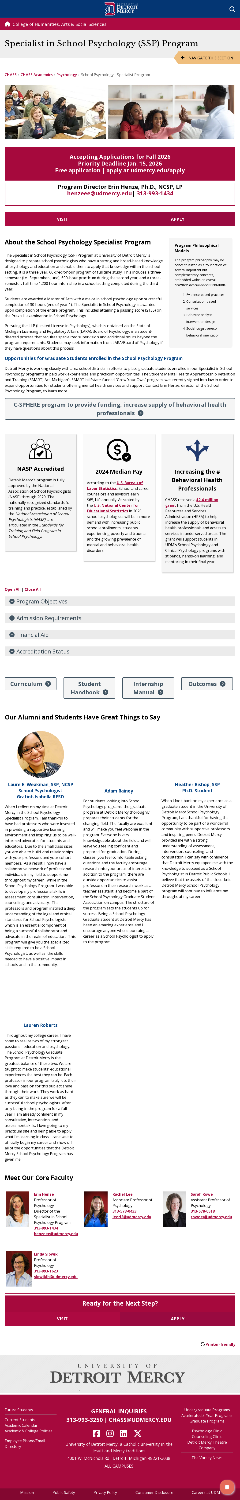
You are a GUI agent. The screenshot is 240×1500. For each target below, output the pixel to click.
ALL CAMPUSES (119, 1466)
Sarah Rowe (202, 1194)
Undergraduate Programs (207, 1409)
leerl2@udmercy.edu (131, 1216)
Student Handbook (86, 688)
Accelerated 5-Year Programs (206, 1415)
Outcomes (202, 684)
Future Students (19, 1409)
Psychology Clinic (207, 1431)
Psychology (66, 74)
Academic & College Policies (28, 1431)
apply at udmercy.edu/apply (145, 170)
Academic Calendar (21, 1425)
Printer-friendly (220, 1344)
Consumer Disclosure (154, 1492)
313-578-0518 (203, 1211)
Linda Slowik (46, 1254)
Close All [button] (33, 589)
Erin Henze (44, 1194)
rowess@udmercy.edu (211, 1216)
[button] (227, 1487)
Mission (27, 1492)
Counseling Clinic (207, 1436)
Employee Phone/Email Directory (25, 1443)
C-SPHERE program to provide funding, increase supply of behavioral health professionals (120, 409)
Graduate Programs (207, 1421)
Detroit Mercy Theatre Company (207, 1445)
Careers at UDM (206, 1492)
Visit (62, 219)
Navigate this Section (211, 58)
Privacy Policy (105, 1492)
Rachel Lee (122, 1194)
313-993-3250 (84, 1419)
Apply (177, 219)
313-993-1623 (46, 1271)
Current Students (20, 1419)
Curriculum (26, 684)
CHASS (11, 74)
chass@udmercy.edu (140, 1419)
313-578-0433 (124, 1211)
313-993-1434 (155, 193)
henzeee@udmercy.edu (99, 193)
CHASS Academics (37, 74)
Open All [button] (13, 589)
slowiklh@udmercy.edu (56, 1276)
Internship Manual (148, 688)
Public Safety (63, 1492)
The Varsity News (206, 1457)
